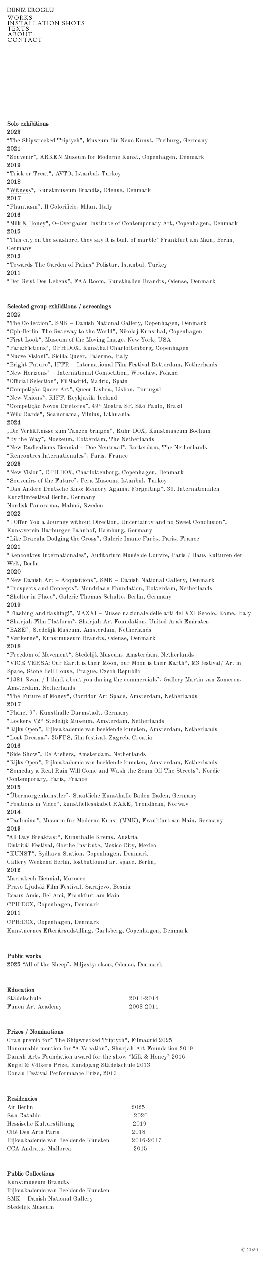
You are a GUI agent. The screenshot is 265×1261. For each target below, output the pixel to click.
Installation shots (46, 24)
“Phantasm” (23, 207)
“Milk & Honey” (27, 224)
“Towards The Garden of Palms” (50, 265)
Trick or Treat (29, 174)
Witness (20, 190)
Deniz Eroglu (30, 11)
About (20, 35)
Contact (25, 41)
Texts (19, 29)
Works (20, 18)
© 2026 (249, 1250)
